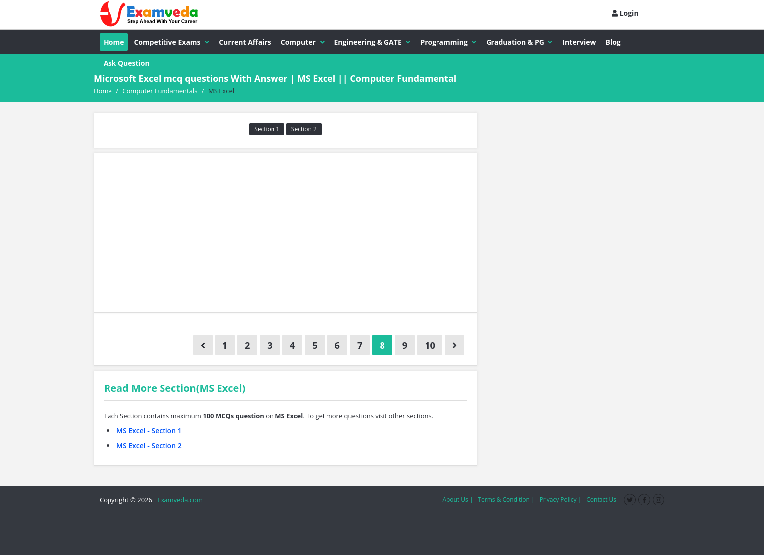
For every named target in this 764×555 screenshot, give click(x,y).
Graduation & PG (519, 42)
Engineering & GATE (372, 42)
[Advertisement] (285, 232)
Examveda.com (178, 499)
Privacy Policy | (561, 499)
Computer (303, 42)
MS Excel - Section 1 (149, 430)
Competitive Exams (171, 42)
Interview (579, 42)
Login (625, 13)
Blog (613, 42)
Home (114, 42)
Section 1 (266, 129)
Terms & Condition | (506, 499)
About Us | (457, 499)
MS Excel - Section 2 (149, 445)
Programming (448, 42)
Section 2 (304, 129)
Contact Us (601, 499)
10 (430, 345)
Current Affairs (245, 42)
